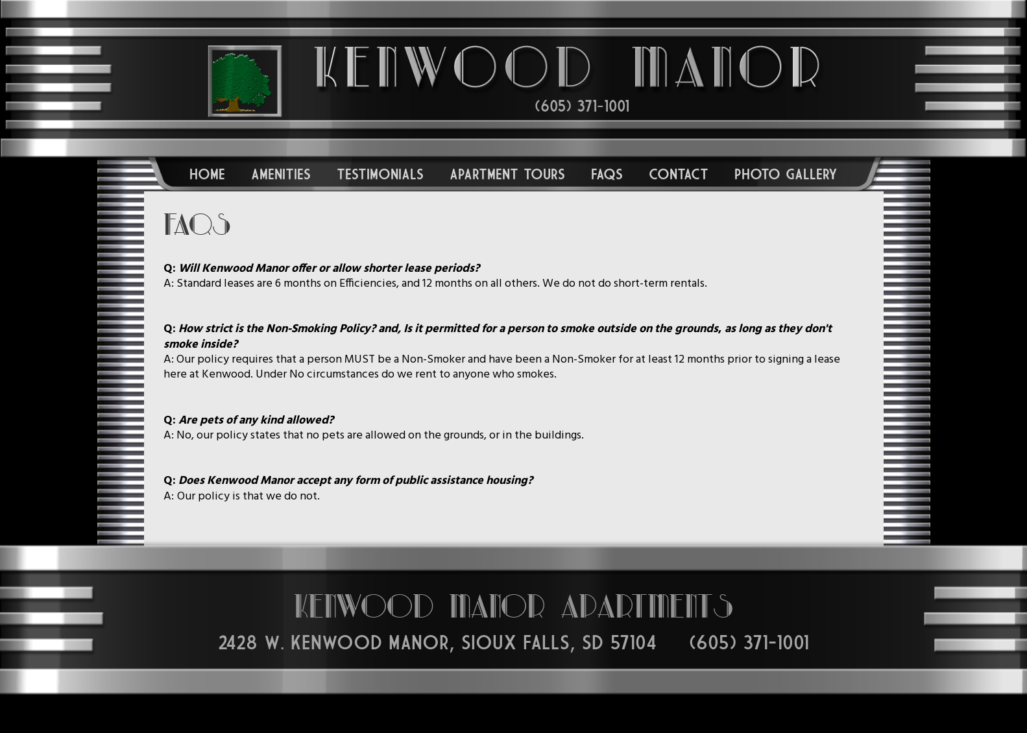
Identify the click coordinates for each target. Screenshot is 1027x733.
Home (207, 174)
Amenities (281, 174)
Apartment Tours (507, 174)
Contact (678, 174)
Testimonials (380, 174)
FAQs (607, 174)
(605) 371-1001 (582, 106)
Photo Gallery (786, 174)
